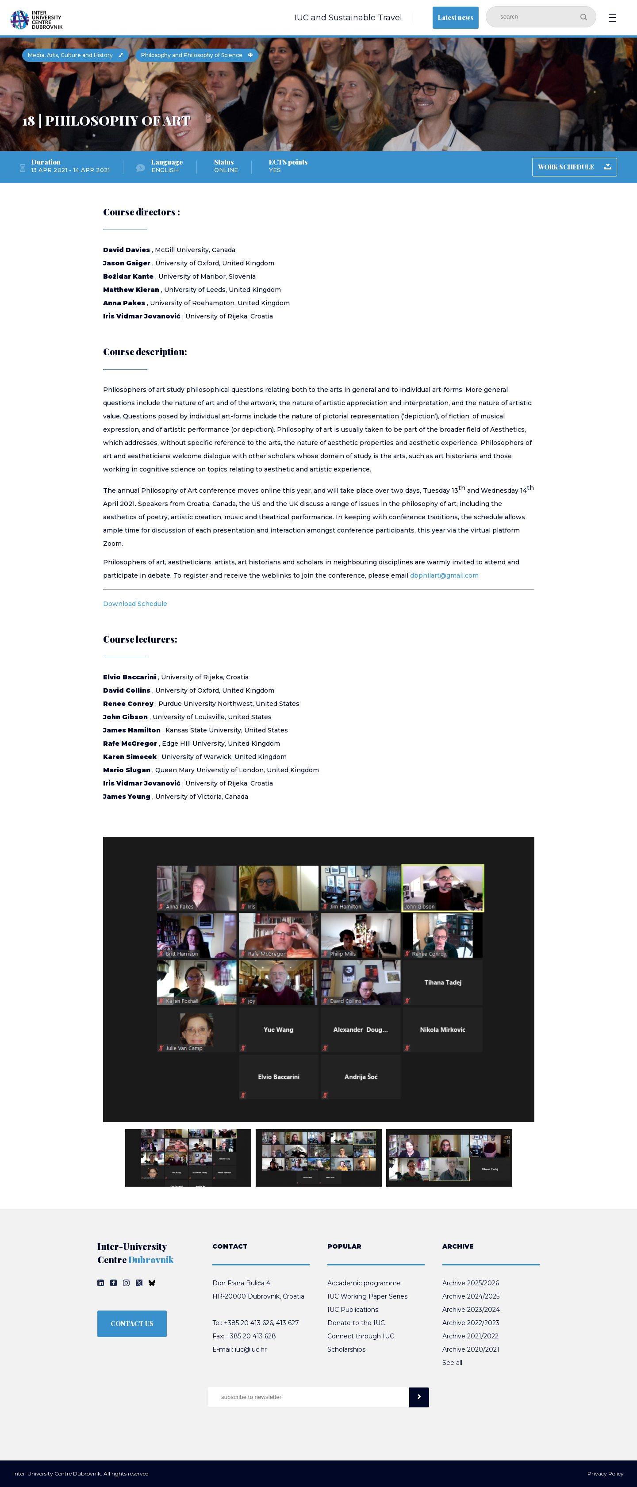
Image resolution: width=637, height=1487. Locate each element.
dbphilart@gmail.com (444, 575)
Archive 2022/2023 (470, 1323)
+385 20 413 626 (248, 1323)
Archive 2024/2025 (470, 1296)
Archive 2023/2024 (471, 1310)
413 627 (287, 1323)
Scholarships (346, 1349)
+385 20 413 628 (251, 1336)
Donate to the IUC (356, 1323)
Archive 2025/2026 (470, 1283)
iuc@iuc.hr (251, 1349)
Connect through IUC (360, 1336)
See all (452, 1363)
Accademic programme (364, 1283)
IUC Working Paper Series (367, 1296)
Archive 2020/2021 (470, 1349)
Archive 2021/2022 (470, 1336)
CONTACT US (132, 1323)
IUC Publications (352, 1310)
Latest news (455, 17)
